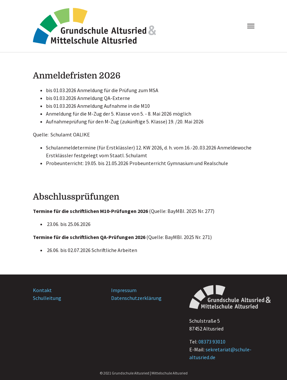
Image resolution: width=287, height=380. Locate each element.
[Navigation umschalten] (250, 26)
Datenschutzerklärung (136, 298)
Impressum (123, 290)
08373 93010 (211, 341)
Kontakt (42, 290)
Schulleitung (47, 298)
